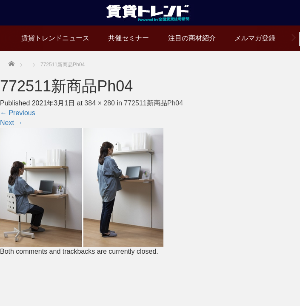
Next (11, 122)
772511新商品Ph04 (153, 103)
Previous (17, 112)
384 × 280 (99, 103)
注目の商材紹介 (192, 38)
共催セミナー (128, 38)
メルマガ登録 (254, 38)
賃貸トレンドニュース (55, 38)
